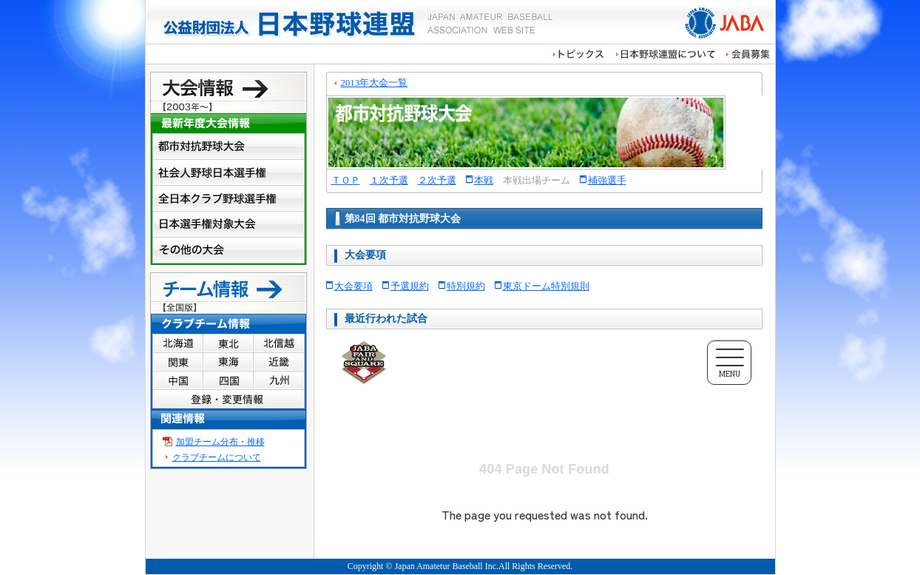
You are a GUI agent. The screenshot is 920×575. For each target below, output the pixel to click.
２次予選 (437, 180)
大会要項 (353, 286)
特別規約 (466, 286)
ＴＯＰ (345, 180)
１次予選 (389, 180)
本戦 (483, 180)
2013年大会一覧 (374, 83)
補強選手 (607, 180)
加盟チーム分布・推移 (220, 442)
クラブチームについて (216, 457)
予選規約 (409, 286)
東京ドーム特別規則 (546, 286)
